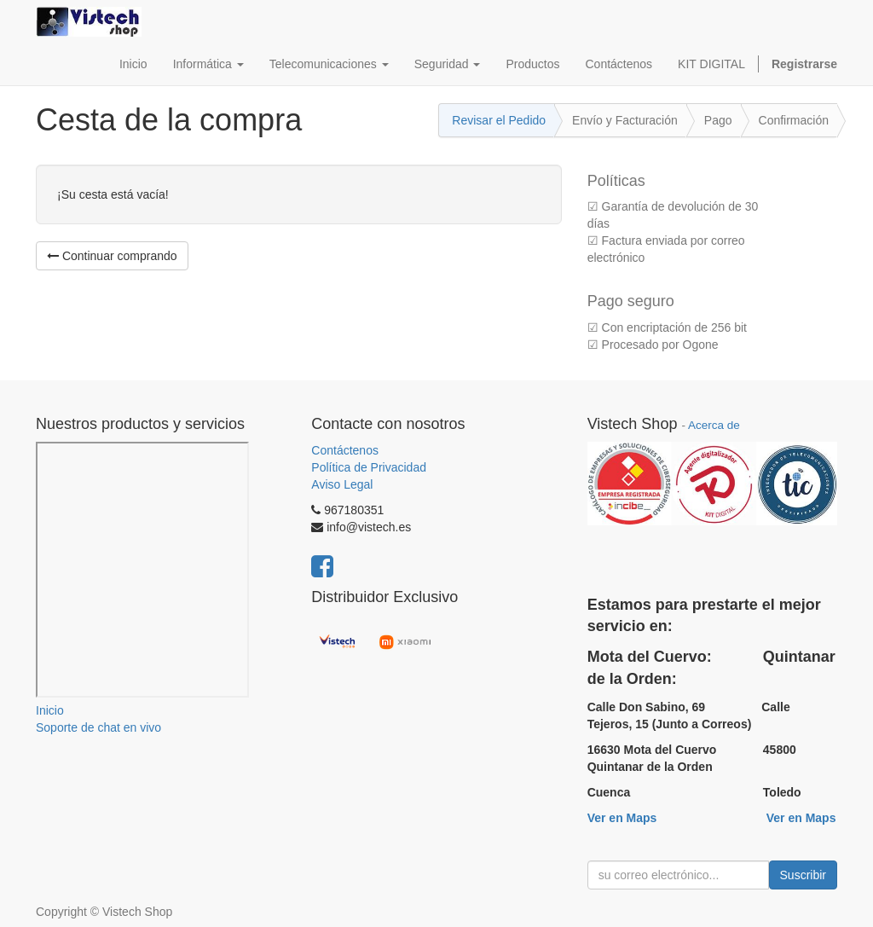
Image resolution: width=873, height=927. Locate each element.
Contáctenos (345, 450)
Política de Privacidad (368, 467)
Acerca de (714, 425)
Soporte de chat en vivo (98, 727)
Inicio (50, 710)
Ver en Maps (622, 818)
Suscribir (803, 875)
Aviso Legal (342, 484)
